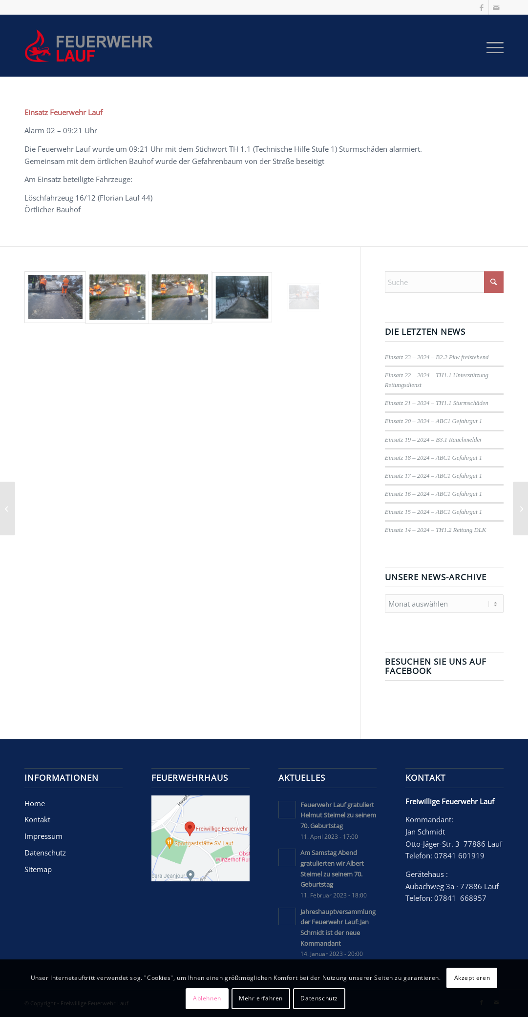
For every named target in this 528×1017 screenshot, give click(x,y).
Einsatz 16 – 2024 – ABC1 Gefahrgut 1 (433, 493)
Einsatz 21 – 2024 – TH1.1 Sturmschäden (436, 403)
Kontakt (37, 819)
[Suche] (444, 282)
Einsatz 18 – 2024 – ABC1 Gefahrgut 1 (433, 457)
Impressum (43, 836)
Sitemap (38, 869)
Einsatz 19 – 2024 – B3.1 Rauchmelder (433, 439)
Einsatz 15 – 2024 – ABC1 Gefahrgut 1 (433, 511)
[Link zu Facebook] (481, 7)
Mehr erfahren (261, 998)
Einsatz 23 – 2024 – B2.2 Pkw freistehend (437, 357)
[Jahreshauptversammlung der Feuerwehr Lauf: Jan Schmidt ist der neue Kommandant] (7, 508)
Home (34, 803)
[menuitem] (492, 46)
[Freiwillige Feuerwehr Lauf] (92, 46)
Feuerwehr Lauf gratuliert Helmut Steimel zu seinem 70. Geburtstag (338, 815)
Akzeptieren (472, 978)
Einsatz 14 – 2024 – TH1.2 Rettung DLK (435, 530)
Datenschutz (45, 852)
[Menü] (492, 46)
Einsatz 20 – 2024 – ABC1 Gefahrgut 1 (433, 421)
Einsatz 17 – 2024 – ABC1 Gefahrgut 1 (433, 475)
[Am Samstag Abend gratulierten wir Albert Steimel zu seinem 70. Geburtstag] (520, 508)
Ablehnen (207, 998)
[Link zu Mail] (496, 7)
